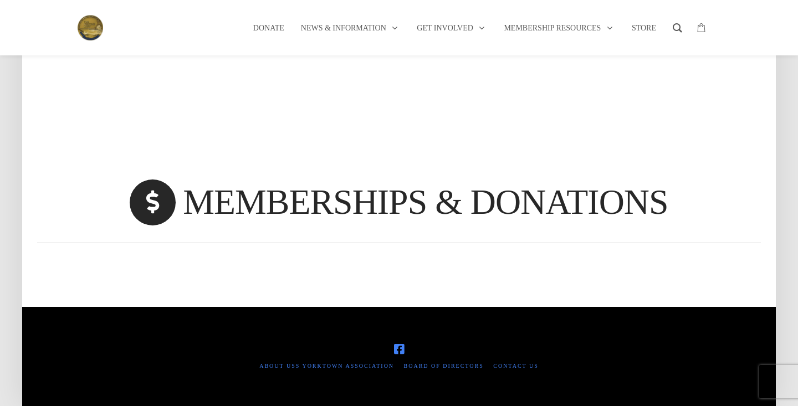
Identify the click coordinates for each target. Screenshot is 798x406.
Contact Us (516, 366)
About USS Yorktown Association (326, 366)
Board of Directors (444, 366)
